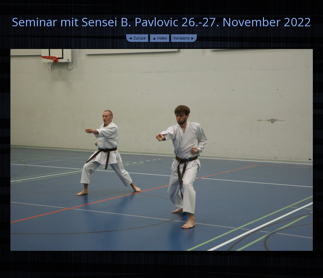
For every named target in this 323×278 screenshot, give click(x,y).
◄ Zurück (137, 38)
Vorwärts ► (183, 38)
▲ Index (159, 38)
